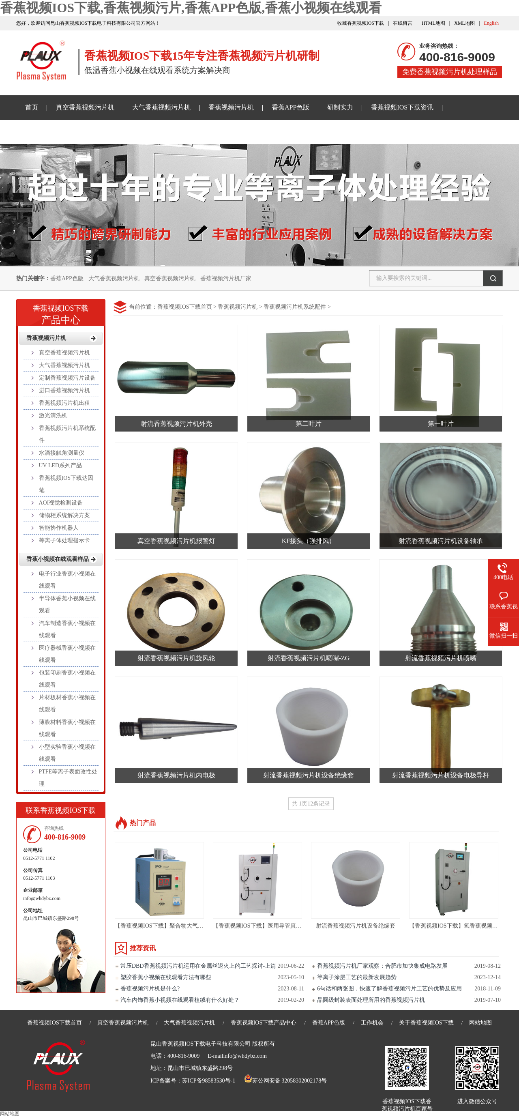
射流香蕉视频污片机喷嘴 (440, 658)
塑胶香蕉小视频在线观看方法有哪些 (165, 977)
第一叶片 (441, 423)
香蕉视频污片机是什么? (150, 989)
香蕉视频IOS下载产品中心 (264, 1023)
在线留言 (402, 23)
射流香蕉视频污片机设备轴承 (441, 540)
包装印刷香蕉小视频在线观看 (67, 679)
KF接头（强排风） (308, 540)
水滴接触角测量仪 (61, 453)
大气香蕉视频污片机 (161, 107)
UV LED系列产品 (60, 465)
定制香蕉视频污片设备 (67, 378)
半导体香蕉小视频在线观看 (67, 604)
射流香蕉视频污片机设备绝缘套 (308, 775)
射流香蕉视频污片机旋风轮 (176, 658)
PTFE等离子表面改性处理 (68, 778)
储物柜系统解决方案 (64, 515)
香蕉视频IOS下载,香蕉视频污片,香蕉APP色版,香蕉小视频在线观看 (191, 7)
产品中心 (60, 312)
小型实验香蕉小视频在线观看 (67, 753)
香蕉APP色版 (290, 107)
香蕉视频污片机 (231, 107)
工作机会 (372, 1023)
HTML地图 (433, 23)
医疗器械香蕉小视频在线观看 (67, 654)
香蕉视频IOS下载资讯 (402, 107)
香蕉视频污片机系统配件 (295, 307)
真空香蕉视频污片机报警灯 (176, 540)
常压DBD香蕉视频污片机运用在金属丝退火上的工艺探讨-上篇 (198, 966)
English (491, 23)
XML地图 (464, 23)
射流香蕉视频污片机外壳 (176, 423)
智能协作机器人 (59, 528)
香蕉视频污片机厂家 (225, 278)
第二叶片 (309, 423)
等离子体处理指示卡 (64, 540)
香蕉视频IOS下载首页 (184, 307)
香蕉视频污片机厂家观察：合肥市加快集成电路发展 (382, 966)
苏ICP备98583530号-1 (208, 1081)
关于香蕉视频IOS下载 (145, 131)
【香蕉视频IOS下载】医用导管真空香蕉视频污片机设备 (283, 926)
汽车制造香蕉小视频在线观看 (67, 629)
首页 (31, 107)
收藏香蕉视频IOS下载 (360, 23)
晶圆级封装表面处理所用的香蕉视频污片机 (371, 1000)
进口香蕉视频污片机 (64, 390)
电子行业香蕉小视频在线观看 (67, 580)
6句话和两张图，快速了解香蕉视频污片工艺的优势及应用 (389, 989)
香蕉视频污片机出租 (64, 403)
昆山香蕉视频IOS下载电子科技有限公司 (200, 1044)
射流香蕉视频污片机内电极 (176, 775)
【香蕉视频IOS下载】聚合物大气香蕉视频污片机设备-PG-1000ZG (197, 926)
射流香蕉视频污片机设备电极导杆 (440, 775)
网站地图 (480, 1023)
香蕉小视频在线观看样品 (61, 131)
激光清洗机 (53, 415)
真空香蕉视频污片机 (85, 107)
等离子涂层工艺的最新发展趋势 (357, 977)
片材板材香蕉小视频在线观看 (67, 703)
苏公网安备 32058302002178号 (285, 1081)
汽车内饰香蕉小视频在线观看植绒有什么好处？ (180, 1000)
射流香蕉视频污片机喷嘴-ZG (309, 658)
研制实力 (340, 107)
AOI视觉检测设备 (61, 503)
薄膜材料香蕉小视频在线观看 (67, 728)
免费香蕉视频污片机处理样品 (449, 72)
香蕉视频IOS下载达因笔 (66, 484)
